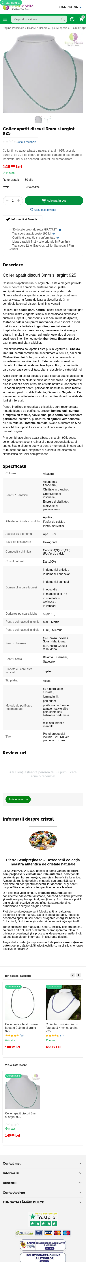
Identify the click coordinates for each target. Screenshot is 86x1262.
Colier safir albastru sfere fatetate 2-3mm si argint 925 (21, 1028)
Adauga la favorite (43, 210)
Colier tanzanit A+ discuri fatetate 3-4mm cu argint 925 (62, 1028)
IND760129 (32, 187)
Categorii (5, 19)
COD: (6, 187)
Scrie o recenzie (26, 141)
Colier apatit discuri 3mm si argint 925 (21, 1115)
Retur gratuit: (11, 179)
